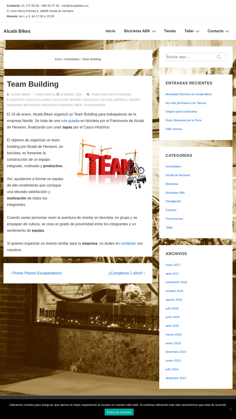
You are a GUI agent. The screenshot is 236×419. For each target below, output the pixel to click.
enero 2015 (173, 360)
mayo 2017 (173, 265)
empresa (121, 99)
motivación (32, 105)
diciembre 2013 (176, 378)
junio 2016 (173, 317)
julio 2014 (172, 369)
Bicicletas (172, 184)
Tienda (170, 31)
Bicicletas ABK (140, 31)
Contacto (219, 31)
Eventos (171, 210)
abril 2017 (172, 273)
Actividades (122, 94)
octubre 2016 (174, 291)
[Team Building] (71, 94)
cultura (106, 99)
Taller (192, 31)
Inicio (110, 31)
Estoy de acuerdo (119, 412)
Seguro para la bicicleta (181, 111)
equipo (134, 99)
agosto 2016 (174, 299)
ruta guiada (70, 121)
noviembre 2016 (176, 282)
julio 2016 (172, 308)
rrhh (78, 105)
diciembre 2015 (176, 352)
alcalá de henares (68, 99)
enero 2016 (173, 343)
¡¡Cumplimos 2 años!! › (126, 273)
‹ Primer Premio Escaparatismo (36, 273)
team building (94, 105)
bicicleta (91, 99)
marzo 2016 (174, 334)
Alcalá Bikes (17, 31)
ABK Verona (174, 129)
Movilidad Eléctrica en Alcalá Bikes (189, 94)
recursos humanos (57, 105)
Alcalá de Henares (178, 175)
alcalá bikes (42, 99)
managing (14, 105)
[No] (230, 409)
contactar (128, 243)
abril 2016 (172, 325)
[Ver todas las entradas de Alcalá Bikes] (19, 94)
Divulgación (173, 201)
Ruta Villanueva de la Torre (184, 120)
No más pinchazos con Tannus (186, 103)
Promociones (174, 218)
